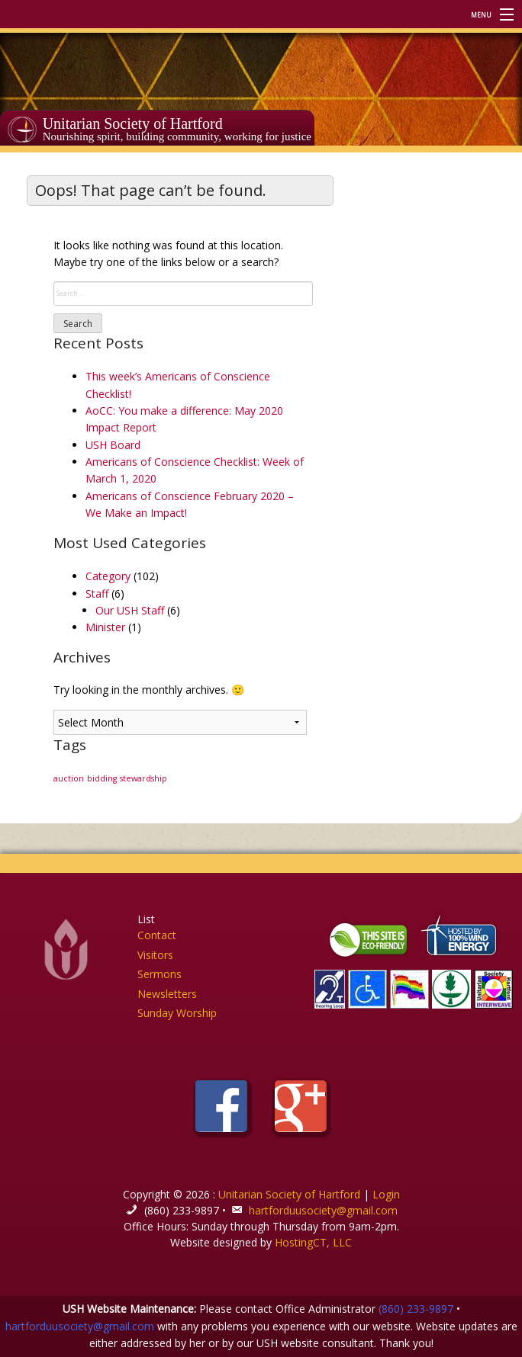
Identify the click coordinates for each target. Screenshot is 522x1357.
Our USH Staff (129, 610)
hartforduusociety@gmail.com (323, 1210)
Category (107, 576)
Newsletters (167, 993)
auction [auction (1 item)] (68, 778)
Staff (96, 593)
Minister (105, 627)
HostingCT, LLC (313, 1242)
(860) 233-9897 (416, 1308)
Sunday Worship (177, 1013)
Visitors (155, 955)
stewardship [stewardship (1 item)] (143, 778)
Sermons (159, 974)
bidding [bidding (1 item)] (102, 778)
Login (386, 1194)
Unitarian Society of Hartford (133, 123)
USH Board (112, 445)
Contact (156, 935)
